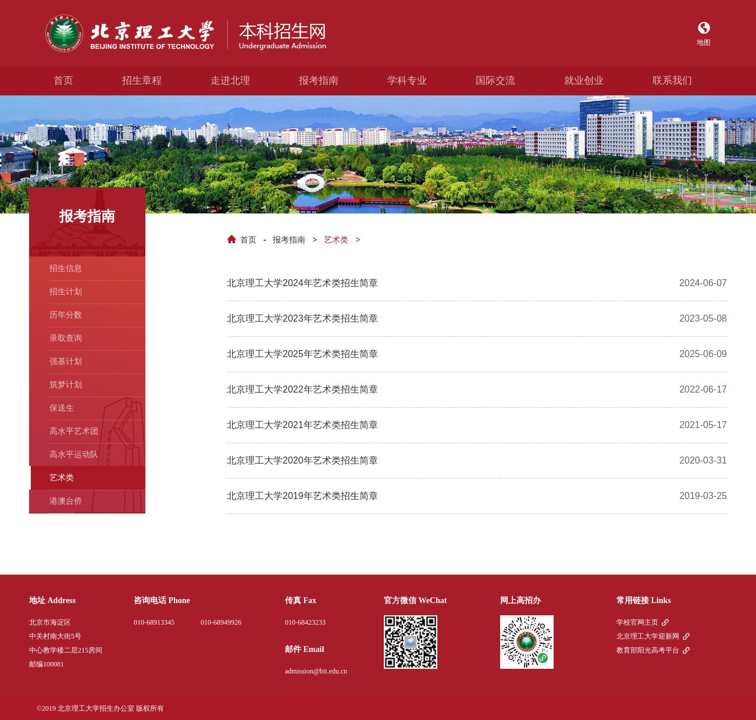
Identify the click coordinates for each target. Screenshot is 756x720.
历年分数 (65, 314)
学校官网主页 (637, 622)
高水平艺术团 (73, 431)
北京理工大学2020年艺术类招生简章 (302, 460)
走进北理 (230, 80)
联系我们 (672, 80)
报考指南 (318, 80)
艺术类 (336, 239)
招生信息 (65, 268)
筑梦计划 (65, 384)
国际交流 (495, 80)
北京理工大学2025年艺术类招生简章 (302, 354)
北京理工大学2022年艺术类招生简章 (302, 389)
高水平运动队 (73, 454)
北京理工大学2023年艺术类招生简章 (302, 318)
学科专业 (407, 80)
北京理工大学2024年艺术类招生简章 (302, 283)
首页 (63, 80)
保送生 (61, 407)
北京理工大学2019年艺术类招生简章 (302, 496)
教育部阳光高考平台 (647, 650)
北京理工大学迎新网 (647, 636)
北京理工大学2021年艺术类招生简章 (302, 425)
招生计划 (65, 291)
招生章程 (142, 80)
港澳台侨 (65, 500)
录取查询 (65, 338)
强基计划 (65, 361)
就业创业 (584, 80)
